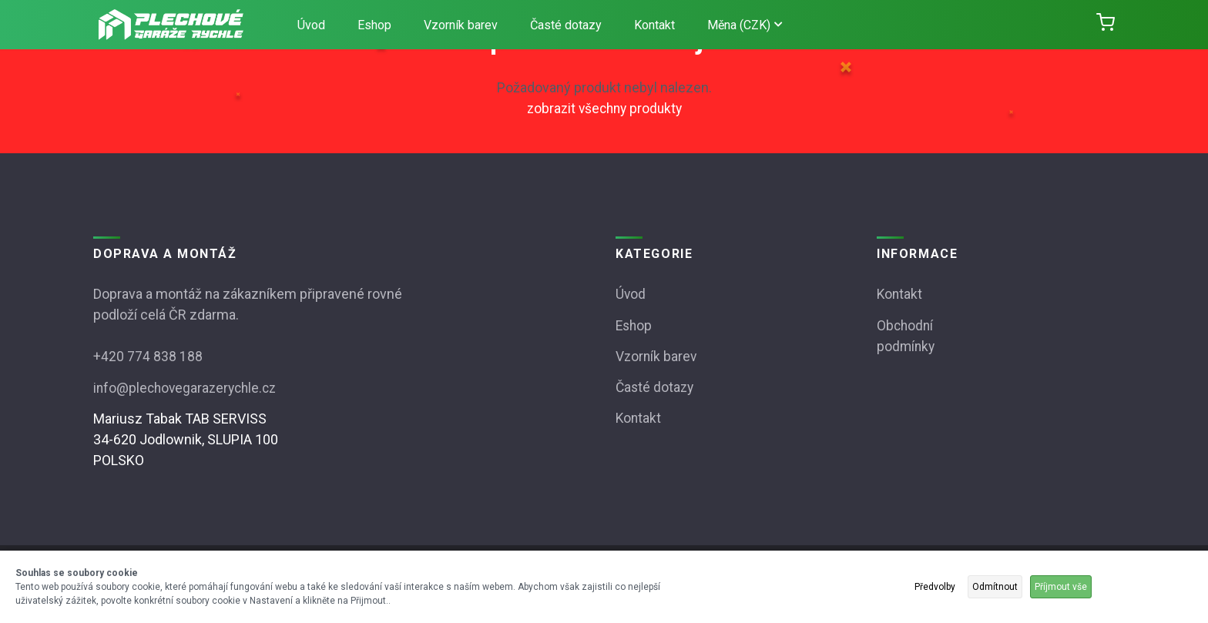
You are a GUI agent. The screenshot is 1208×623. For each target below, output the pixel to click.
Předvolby (934, 586)
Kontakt (654, 25)
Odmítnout (995, 586)
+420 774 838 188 (148, 356)
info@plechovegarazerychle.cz (188, 387)
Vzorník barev (461, 25)
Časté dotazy (566, 25)
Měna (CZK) (744, 25)
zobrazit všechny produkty (604, 108)
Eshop (374, 25)
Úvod (311, 25)
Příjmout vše (1061, 586)
